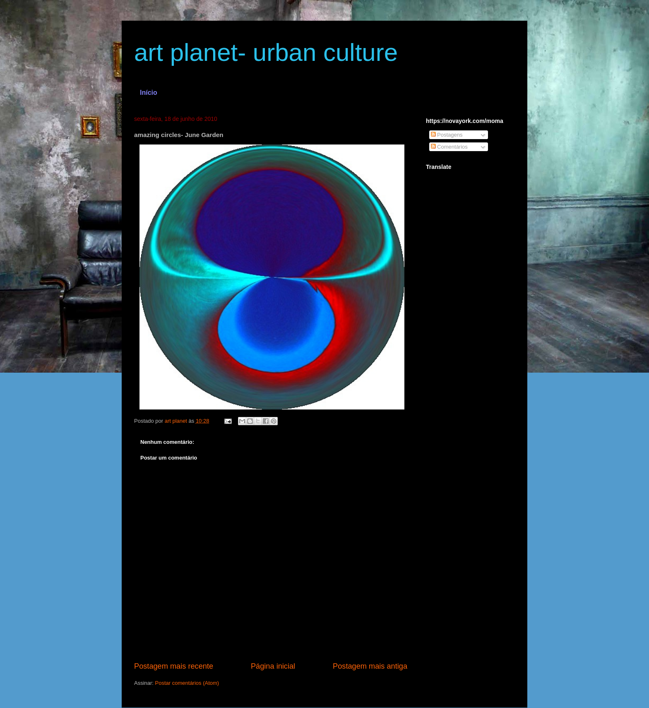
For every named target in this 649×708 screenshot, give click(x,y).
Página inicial (273, 666)
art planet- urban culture (266, 52)
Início (148, 92)
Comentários (449, 147)
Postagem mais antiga (370, 666)
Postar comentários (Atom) (187, 683)
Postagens (447, 135)
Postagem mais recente (173, 666)
